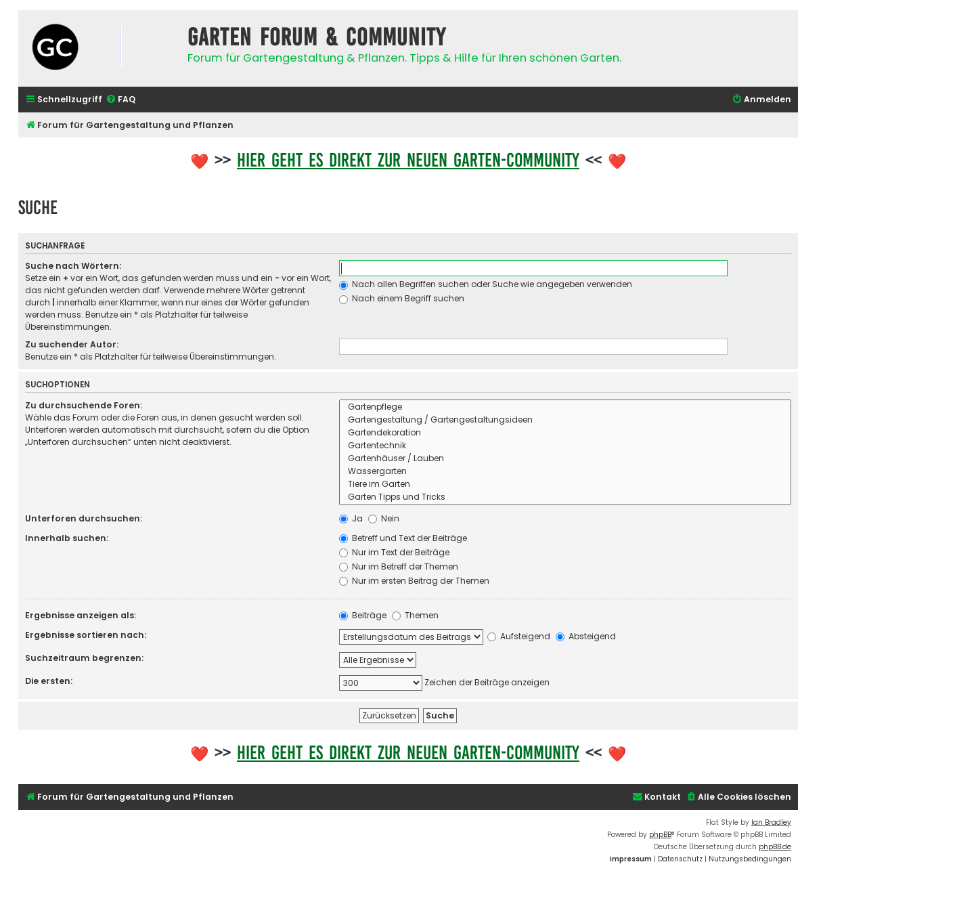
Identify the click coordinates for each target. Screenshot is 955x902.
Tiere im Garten (565, 484)
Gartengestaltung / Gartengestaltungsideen (565, 420)
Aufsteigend (518, 636)
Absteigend (586, 636)
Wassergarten (565, 471)
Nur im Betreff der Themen (398, 566)
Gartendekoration (565, 433)
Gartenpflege (565, 407)
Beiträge (362, 615)
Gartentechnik (565, 445)
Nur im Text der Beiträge (394, 552)
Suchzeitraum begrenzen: (84, 658)
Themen (415, 615)
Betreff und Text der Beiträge (403, 538)
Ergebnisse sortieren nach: (85, 635)
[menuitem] (120, 100)
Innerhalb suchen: (66, 538)
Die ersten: (48, 681)
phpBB (660, 835)
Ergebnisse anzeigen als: (80, 615)
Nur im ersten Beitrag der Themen (414, 580)
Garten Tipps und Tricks (565, 497)
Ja (351, 518)
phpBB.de (775, 847)
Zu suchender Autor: (71, 344)
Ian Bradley (771, 822)
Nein (383, 518)
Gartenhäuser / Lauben (565, 458)
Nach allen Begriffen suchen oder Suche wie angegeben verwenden (485, 284)
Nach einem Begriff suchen (401, 298)
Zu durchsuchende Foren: (83, 405)
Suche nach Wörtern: (73, 266)
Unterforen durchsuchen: (83, 518)
